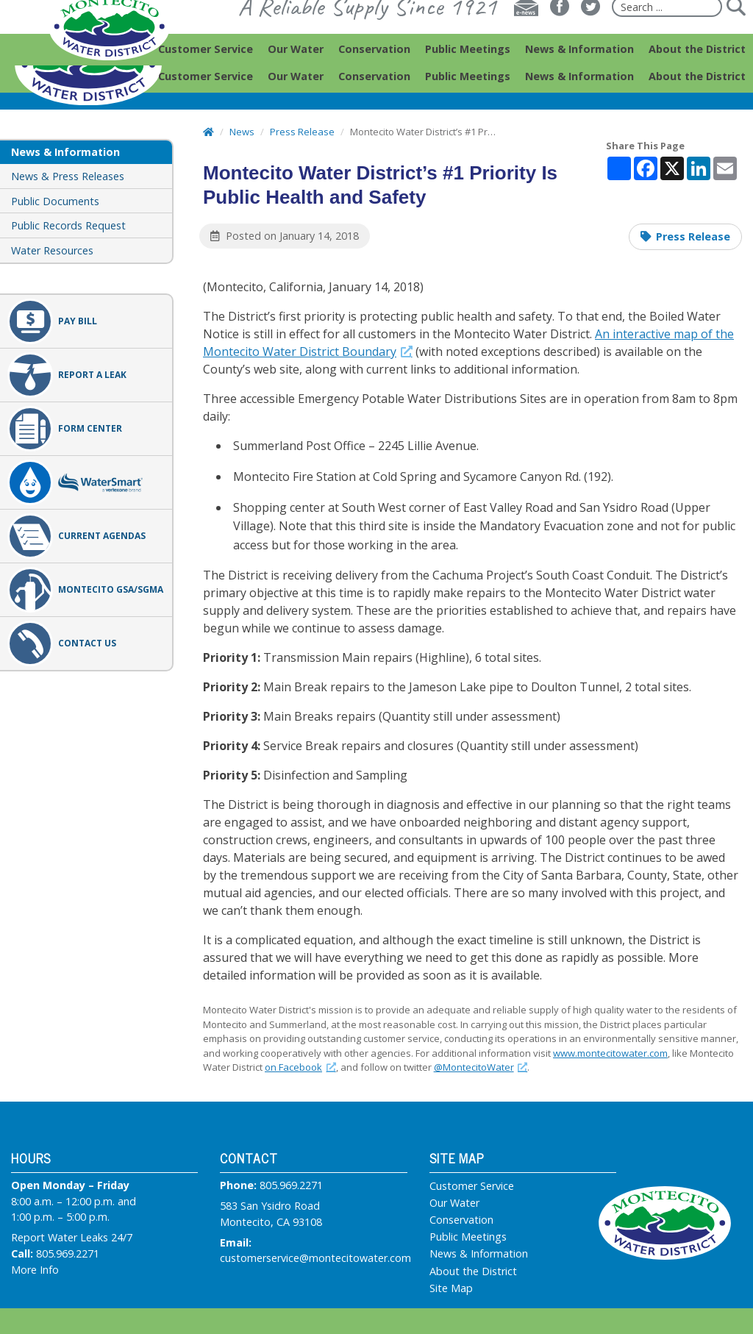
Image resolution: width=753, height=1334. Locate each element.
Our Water (454, 1203)
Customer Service (471, 1186)
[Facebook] (559, 33)
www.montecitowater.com (610, 1053)
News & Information (478, 1254)
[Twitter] (590, 33)
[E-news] (526, 33)
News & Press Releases (67, 176)
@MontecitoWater (481, 1067)
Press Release (693, 236)
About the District (473, 1271)
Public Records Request (68, 225)
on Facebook (300, 1067)
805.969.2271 (67, 1253)
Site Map (451, 1288)
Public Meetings (468, 1237)
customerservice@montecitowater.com (315, 1258)
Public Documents (55, 201)
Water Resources (52, 250)
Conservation (461, 1220)
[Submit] (735, 34)
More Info (35, 1270)
